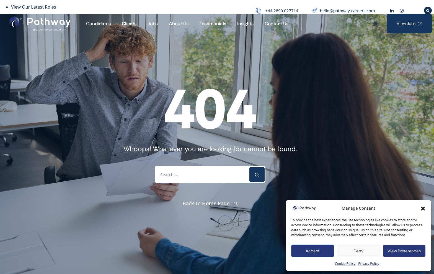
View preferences (404, 251)
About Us (178, 24)
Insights (245, 24)
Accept (313, 251)
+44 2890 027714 (276, 10)
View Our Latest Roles (33, 7)
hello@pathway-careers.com (343, 10)
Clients (129, 24)
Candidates (98, 24)
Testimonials (213, 24)
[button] (423, 208)
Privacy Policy (368, 263)
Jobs (153, 24)
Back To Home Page (206, 203)
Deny (358, 251)
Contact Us (276, 24)
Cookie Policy (345, 263)
